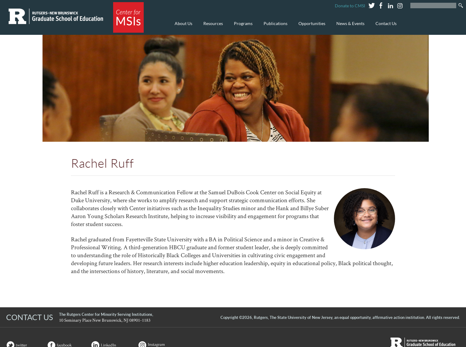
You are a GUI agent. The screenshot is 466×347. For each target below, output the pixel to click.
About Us (182, 27)
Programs (242, 27)
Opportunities (310, 27)
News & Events (348, 27)
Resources (211, 27)
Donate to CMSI (350, 5)
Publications (274, 27)
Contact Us (386, 23)
